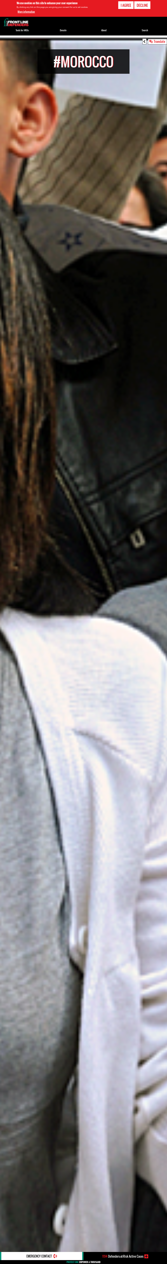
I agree (126, 5)
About (104, 30)
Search (145, 30)
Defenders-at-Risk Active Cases (123, 1256)
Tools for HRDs (22, 30)
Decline (142, 5)
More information (26, 12)
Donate (63, 30)
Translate (159, 41)
